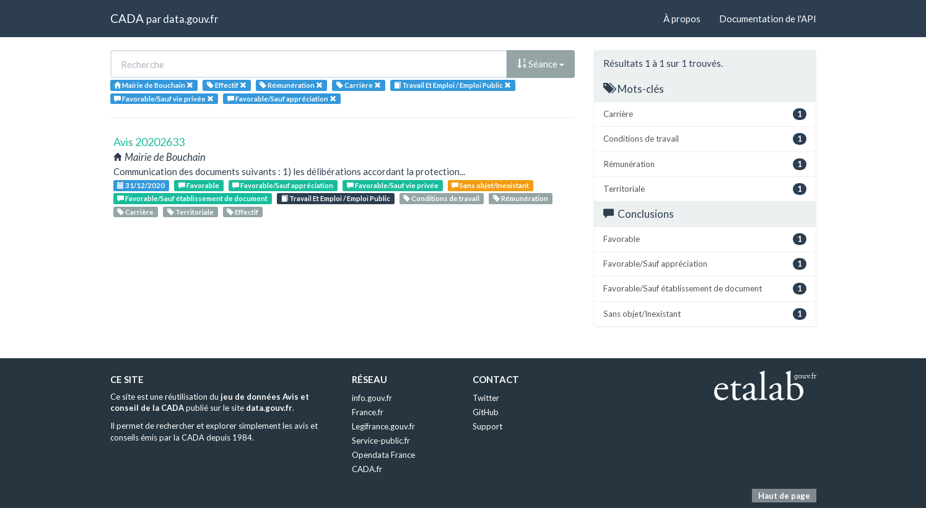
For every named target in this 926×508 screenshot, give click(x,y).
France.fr (367, 412)
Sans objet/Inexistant (490, 185)
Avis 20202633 (149, 142)
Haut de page (784, 496)
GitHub (486, 412)
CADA (127, 18)
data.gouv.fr (190, 19)
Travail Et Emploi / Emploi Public (335, 198)
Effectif (242, 212)
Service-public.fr (381, 441)
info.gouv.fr (372, 398)
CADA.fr (367, 469)
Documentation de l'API (767, 18)
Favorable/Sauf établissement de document (192, 198)
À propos (682, 18)
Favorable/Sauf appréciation (282, 185)
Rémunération (520, 198)
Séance (540, 63)
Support (487, 426)
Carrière (135, 212)
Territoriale (190, 212)
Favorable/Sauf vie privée (393, 185)
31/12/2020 (141, 185)
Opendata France (383, 455)
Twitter (486, 398)
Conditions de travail (441, 198)
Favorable (198, 185)
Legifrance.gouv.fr (383, 426)
